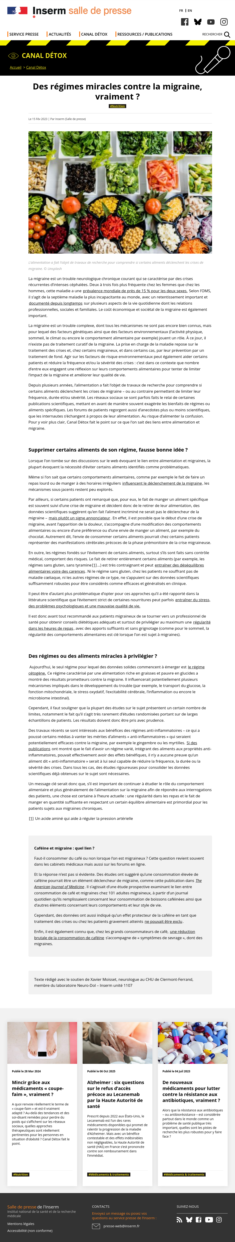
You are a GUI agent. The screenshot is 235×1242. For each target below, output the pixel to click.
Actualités (60, 34)
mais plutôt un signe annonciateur (79, 518)
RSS (181, 1219)
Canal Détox (94, 34)
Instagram (224, 22)
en (190, 10)
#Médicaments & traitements (109, 1174)
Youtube (211, 22)
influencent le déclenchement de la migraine (162, 483)
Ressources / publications (145, 34)
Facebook (184, 22)
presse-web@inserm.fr (122, 1226)
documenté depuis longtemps (56, 303)
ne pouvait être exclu (163, 921)
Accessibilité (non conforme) (29, 1230)
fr (181, 10)
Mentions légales (20, 1223)
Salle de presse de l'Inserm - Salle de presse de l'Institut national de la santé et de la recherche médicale (72, 13)
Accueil (15, 67)
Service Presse (24, 34)
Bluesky (197, 22)
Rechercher (212, 34)
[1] (94, 565)
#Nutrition (117, 106)
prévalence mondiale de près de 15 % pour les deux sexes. (135, 290)
